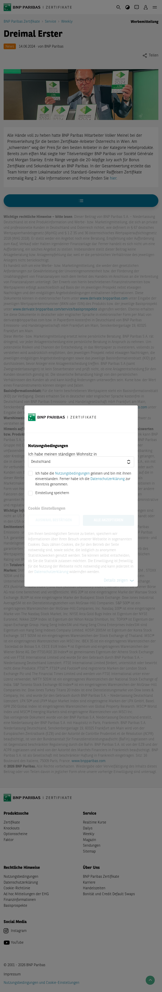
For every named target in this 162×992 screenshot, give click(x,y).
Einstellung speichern (52, 493)
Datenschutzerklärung (107, 479)
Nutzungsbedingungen (72, 473)
